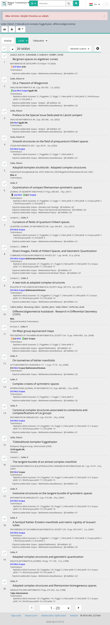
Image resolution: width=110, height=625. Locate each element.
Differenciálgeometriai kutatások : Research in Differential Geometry (55, 311)
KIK (90, 615)
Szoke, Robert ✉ (17, 137)
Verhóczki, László (76, 307)
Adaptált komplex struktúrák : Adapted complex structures (49, 167)
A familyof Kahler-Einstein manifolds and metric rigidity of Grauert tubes (54, 523)
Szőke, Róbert (16, 110)
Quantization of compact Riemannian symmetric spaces (47, 187)
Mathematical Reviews (36, 258)
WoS (19, 66)
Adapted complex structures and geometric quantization (48, 556)
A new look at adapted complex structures (39, 282)
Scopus (24, 90)
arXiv (23, 66)
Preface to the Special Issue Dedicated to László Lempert (47, 115)
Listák (22, 40)
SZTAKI (97, 615)
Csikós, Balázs (16, 307)
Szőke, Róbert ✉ (17, 78)
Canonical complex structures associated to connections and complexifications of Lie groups (50, 411)
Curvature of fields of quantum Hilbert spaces (41, 222)
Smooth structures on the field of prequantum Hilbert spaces (50, 141)
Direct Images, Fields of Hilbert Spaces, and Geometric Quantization (55, 251)
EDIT (27, 195)
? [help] (106, 4)
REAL (12, 318)
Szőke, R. (14, 581)
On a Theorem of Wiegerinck (30, 83)
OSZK (13, 449)
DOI (15, 66)
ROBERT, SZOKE (56, 54)
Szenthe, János (48, 307)
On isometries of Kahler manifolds (34, 360)
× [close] (104, 16)
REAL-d (13, 175)
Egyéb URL (33, 90)
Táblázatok (39, 40)
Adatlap (8, 40)
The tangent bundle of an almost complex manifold (45, 462)
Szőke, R (13, 183)
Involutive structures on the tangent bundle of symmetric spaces (52, 493)
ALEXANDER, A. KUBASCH (37, 54)
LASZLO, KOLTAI (17, 54)
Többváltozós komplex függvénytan (35, 442)
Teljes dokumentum (19, 593)
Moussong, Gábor (32, 307)
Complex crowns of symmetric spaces (36, 384)
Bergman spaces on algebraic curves (35, 59)
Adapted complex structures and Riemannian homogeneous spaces (55, 585)
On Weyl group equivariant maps (33, 331)
